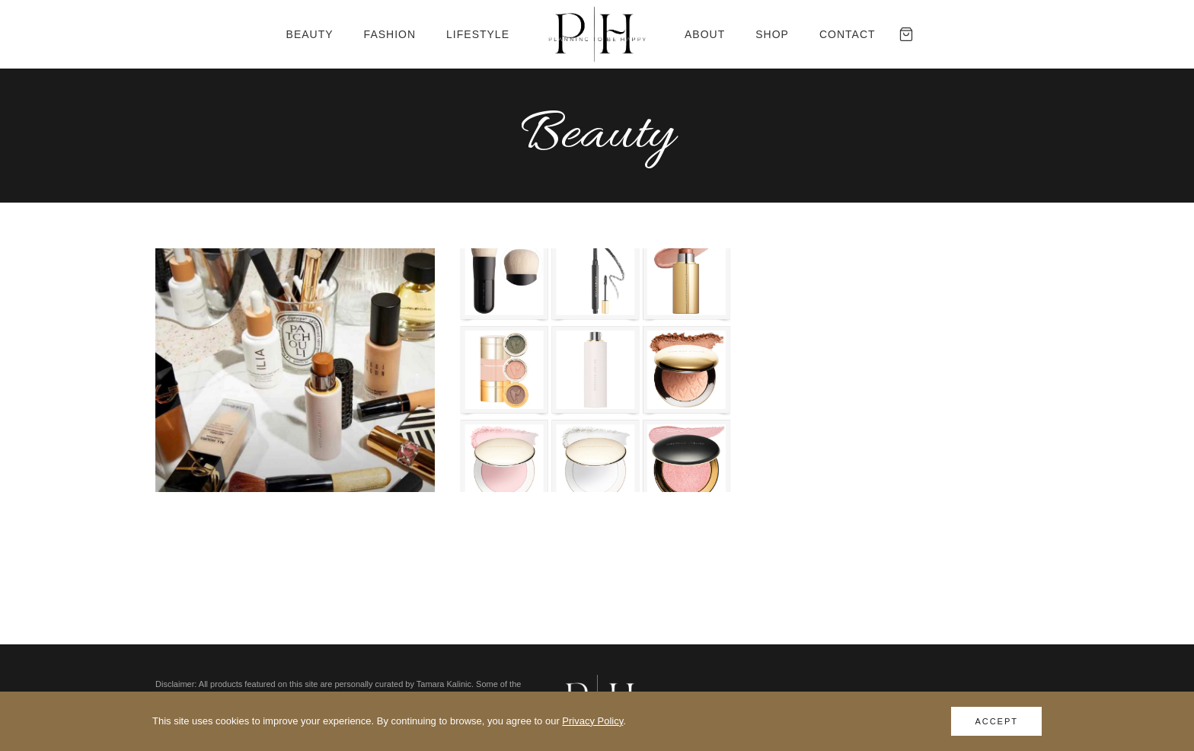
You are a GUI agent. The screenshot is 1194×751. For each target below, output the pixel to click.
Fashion (390, 34)
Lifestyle (477, 34)
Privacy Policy (592, 721)
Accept (996, 721)
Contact (847, 34)
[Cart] (906, 34)
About (705, 34)
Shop (772, 34)
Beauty (310, 34)
